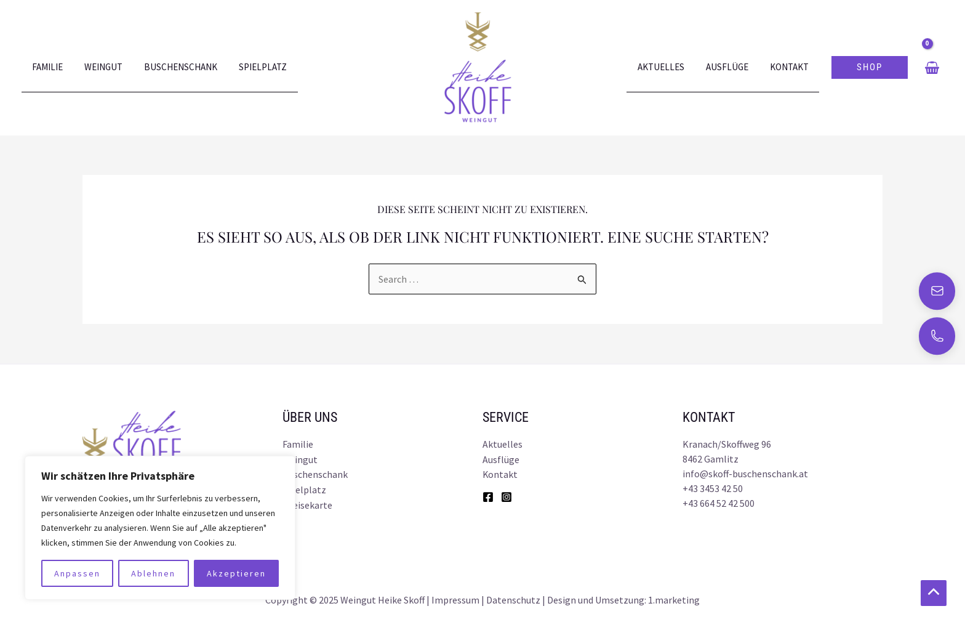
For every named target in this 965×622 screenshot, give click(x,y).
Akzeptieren (236, 570)
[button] (869, 67)
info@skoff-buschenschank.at (745, 473)
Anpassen (77, 570)
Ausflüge (731, 67)
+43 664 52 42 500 (719, 503)
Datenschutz (513, 597)
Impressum (455, 597)
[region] (160, 525)
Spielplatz (252, 67)
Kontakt (790, 67)
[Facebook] (488, 495)
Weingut (99, 67)
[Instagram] (506, 495)
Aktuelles (668, 67)
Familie (46, 67)
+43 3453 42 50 (713, 488)
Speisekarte (307, 503)
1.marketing (674, 597)
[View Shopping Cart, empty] (931, 67)
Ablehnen (153, 570)
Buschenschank (173, 67)
